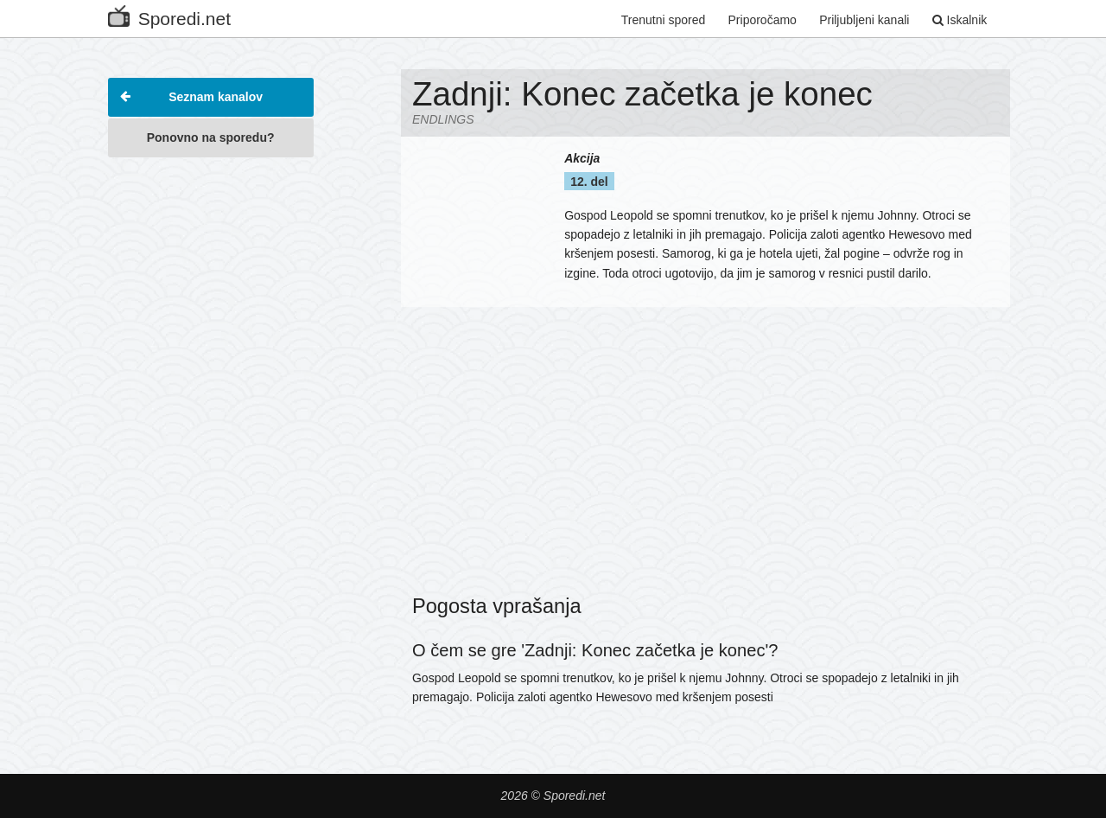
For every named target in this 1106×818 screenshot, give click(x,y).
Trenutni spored (663, 20)
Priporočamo (762, 20)
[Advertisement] (211, 427)
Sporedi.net (169, 15)
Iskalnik (960, 20)
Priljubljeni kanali (864, 20)
